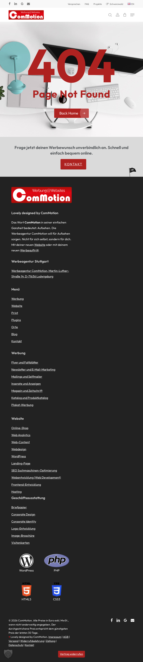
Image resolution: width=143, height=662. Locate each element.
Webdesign (18, 449)
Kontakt (73, 164)
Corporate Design (23, 514)
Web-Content (20, 442)
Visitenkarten (20, 542)
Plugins (16, 320)
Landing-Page (20, 463)
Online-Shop (19, 428)
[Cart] (124, 15)
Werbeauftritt (29, 250)
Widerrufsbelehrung (32, 641)
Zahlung (50, 641)
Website (39, 245)
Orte (14, 327)
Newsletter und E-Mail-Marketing (33, 369)
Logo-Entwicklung (23, 528)
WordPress (18, 456)
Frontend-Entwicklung (26, 484)
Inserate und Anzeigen (26, 383)
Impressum (54, 637)
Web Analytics (20, 435)
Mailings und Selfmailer (26, 376)
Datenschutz (16, 645)
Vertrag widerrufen (71, 654)
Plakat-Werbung (22, 405)
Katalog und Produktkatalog (29, 398)
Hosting (16, 491)
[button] (132, 15)
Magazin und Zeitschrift (26, 391)
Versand (13, 641)
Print (14, 313)
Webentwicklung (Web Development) (36, 477)
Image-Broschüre (22, 535)
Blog (14, 334)
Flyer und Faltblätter (24, 362)
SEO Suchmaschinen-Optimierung (34, 470)
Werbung (17, 299)
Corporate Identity (23, 521)
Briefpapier (19, 507)
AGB (66, 637)
